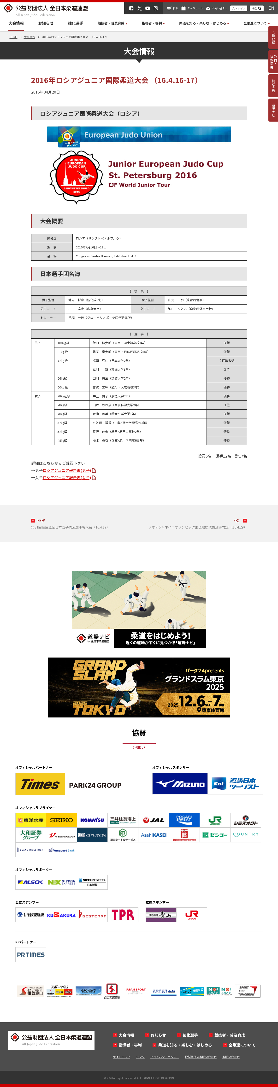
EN (271, 8)
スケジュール (195, 8)
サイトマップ (121, 1057)
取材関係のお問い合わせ (201, 1057)
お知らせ (45, 23)
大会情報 (16, 23)
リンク (140, 1057)
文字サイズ (238, 8)
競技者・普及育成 (229, 1035)
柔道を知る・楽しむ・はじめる (185, 1045)
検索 (254, 8)
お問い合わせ (220, 8)
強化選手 (75, 23)
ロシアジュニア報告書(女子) (67, 477)
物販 (175, 8)
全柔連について (242, 1045)
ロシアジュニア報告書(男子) (67, 470)
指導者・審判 (130, 1045)
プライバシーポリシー (164, 1057)
